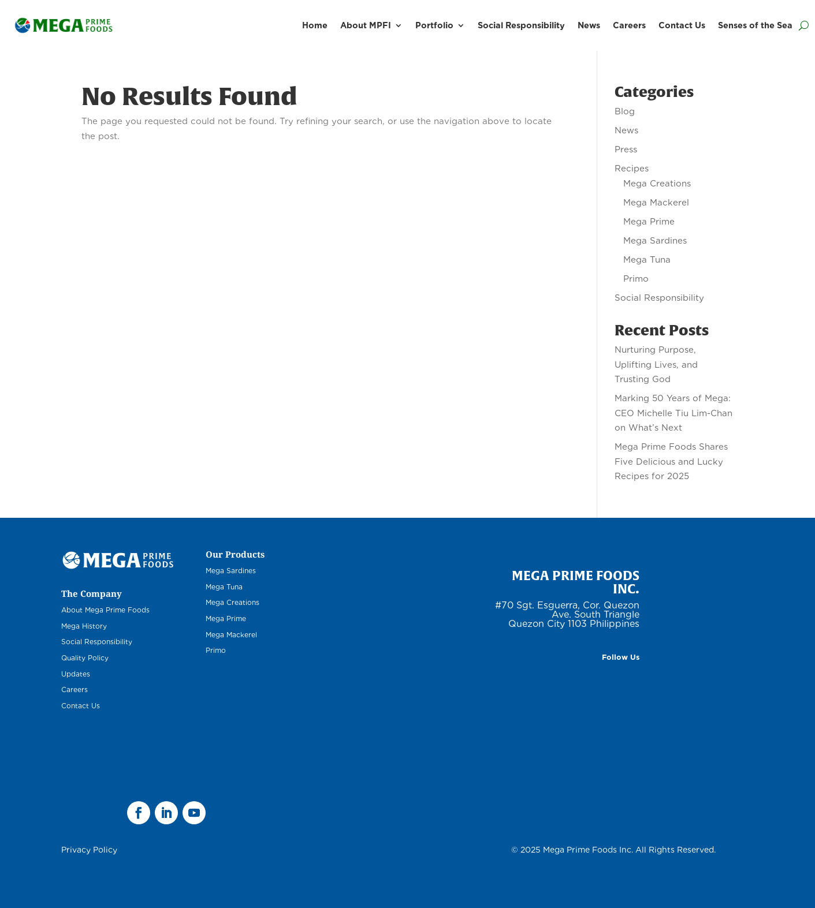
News (589, 25)
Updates (75, 674)
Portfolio (434, 25)
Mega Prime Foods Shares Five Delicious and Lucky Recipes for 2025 (671, 461)
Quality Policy (85, 657)
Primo (636, 279)
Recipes (632, 168)
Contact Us (681, 25)
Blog (625, 111)
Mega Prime (649, 221)
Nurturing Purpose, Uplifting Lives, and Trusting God (656, 364)
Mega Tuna (647, 260)
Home (315, 25)
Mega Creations (657, 183)
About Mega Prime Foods (105, 610)
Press (626, 149)
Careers (629, 25)
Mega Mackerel (656, 202)
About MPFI (365, 25)
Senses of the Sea (755, 25)
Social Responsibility (521, 25)
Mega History (84, 626)
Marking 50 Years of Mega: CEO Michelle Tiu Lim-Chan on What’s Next (673, 413)
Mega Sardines (655, 241)
